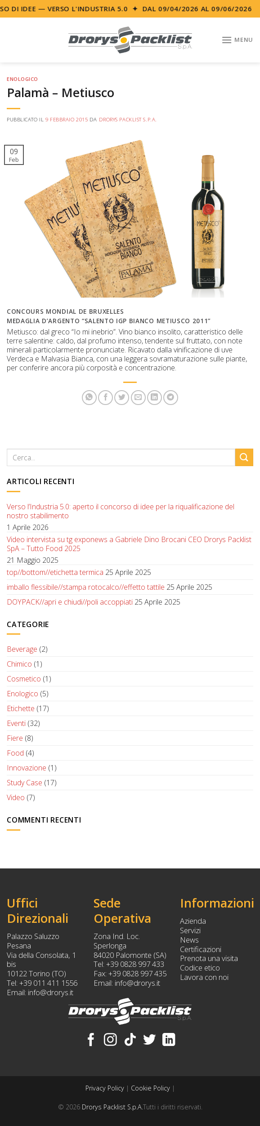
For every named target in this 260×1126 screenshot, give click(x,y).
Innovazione (26, 768)
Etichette (21, 708)
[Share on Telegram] (170, 397)
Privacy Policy (104, 1088)
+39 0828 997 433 (135, 964)
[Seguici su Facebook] (91, 1040)
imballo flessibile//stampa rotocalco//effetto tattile (86, 587)
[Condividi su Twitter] (121, 397)
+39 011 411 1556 (48, 983)
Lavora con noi (204, 977)
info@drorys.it (50, 992)
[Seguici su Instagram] (110, 1040)
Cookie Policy (150, 1088)
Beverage (22, 649)
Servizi (190, 930)
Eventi (16, 723)
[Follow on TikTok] (130, 1040)
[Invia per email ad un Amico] (138, 397)
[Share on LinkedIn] (154, 397)
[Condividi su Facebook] (105, 397)
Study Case (24, 783)
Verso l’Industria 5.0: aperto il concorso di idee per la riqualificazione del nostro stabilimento (120, 511)
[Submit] (244, 457)
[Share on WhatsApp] (89, 397)
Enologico (22, 79)
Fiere (15, 738)
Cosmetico (24, 679)
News (189, 940)
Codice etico (200, 967)
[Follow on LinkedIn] (168, 1040)
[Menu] (237, 40)
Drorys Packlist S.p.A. (128, 119)
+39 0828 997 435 (137, 973)
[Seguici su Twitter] (149, 1040)
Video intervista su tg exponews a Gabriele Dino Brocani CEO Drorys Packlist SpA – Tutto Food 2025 (129, 543)
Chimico (19, 664)
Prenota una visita (209, 958)
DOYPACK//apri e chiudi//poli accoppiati (70, 602)
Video (16, 797)
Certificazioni (200, 949)
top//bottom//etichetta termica (55, 572)
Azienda (193, 921)
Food (15, 753)
